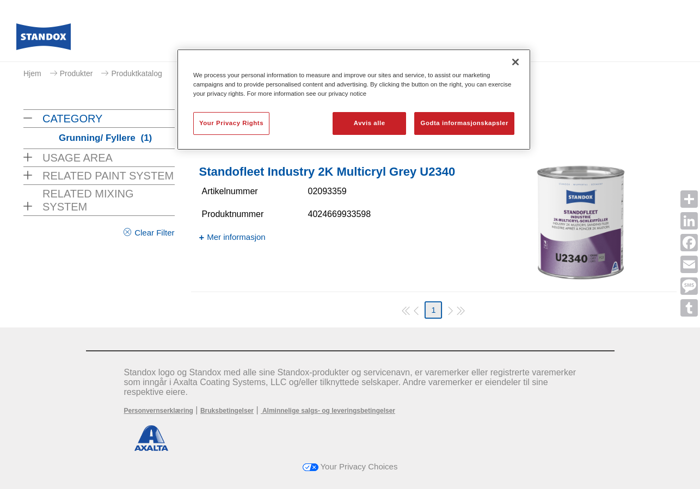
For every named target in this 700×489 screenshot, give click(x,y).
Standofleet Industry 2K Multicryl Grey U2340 (327, 171)
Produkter (76, 73)
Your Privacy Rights (231, 123)
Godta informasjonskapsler (464, 123)
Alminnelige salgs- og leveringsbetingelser (328, 410)
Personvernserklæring (158, 410)
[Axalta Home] (43, 39)
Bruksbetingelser (227, 410)
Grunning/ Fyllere (105, 138)
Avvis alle (369, 123)
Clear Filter (154, 232)
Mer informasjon (236, 237)
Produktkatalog (136, 73)
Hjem (32, 73)
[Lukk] (515, 62)
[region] (354, 99)
